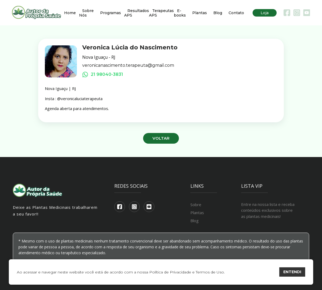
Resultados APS (136, 13)
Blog (217, 12)
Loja (265, 12)
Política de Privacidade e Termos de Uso (186, 272)
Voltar (161, 138)
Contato (236, 12)
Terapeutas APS (161, 13)
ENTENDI (292, 271)
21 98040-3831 (102, 74)
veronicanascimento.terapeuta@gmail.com (128, 65)
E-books (180, 13)
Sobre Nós (86, 13)
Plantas (199, 12)
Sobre (195, 204)
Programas (110, 12)
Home (70, 12)
